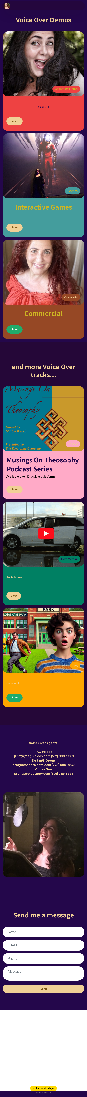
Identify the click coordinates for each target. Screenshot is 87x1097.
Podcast (72, 446)
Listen (15, 122)
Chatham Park (27, 685)
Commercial (69, 299)
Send (43, 994)
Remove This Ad (43, 1092)
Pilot (75, 670)
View (14, 599)
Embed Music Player (43, 1088)
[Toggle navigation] (78, 6)
